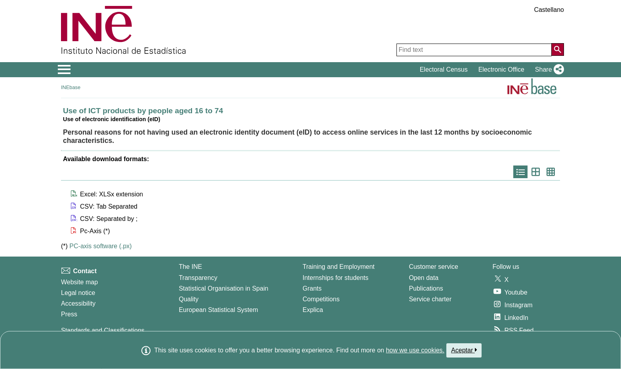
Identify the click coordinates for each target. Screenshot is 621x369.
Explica (313, 309)
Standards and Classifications (103, 330)
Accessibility (78, 303)
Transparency (198, 277)
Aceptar (464, 350)
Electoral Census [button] (444, 69)
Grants (312, 288)
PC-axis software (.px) (100, 246)
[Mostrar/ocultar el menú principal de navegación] (64, 70)
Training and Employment (339, 266)
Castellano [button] (549, 9)
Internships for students (335, 277)
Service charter (430, 299)
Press (69, 314)
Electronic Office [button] (501, 69)
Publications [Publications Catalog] (426, 288)
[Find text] (474, 50)
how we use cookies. (415, 350)
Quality (188, 299)
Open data (423, 277)
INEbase (70, 87)
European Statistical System (218, 309)
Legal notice (78, 292)
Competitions (321, 299)
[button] (548, 70)
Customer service (433, 266)
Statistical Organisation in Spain (223, 288)
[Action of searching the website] (557, 49)
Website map (79, 282)
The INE (190, 266)
